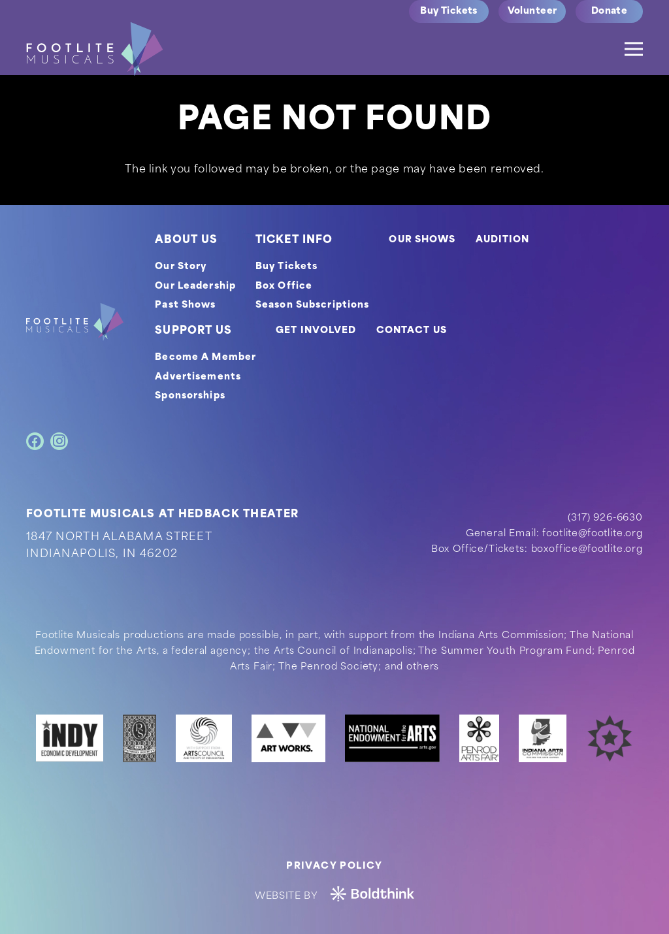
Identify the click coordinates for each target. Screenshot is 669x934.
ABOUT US (186, 240)
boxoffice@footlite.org (587, 550)
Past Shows (185, 305)
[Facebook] (35, 441)
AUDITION (503, 240)
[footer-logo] (74, 322)
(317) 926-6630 (605, 518)
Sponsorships (190, 396)
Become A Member (205, 357)
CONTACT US (411, 331)
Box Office (283, 286)
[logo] (94, 49)
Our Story (180, 267)
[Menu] (633, 49)
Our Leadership (195, 286)
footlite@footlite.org (592, 534)
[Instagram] (59, 441)
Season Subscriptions (312, 305)
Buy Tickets (286, 267)
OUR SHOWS (422, 240)
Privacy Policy (334, 866)
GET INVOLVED (316, 331)
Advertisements (198, 377)
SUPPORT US (193, 331)
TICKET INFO (294, 240)
